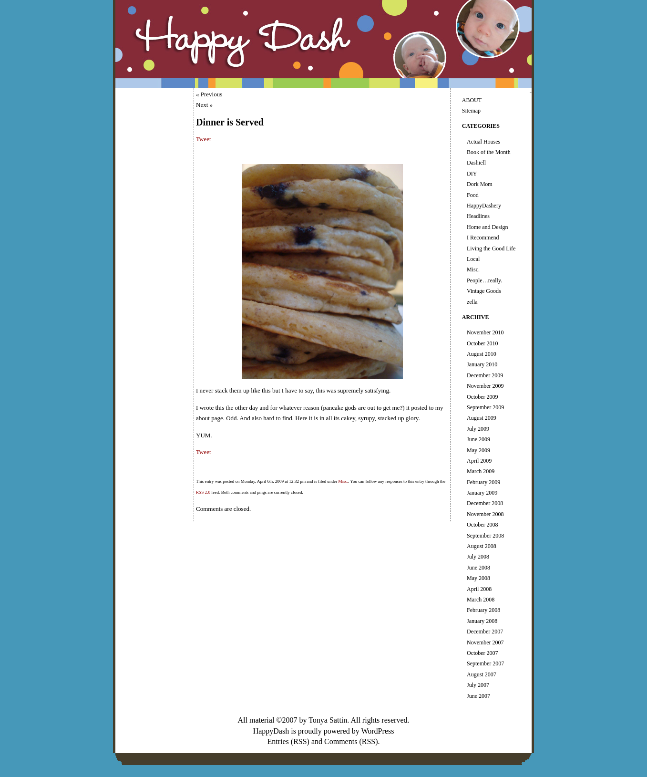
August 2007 (481, 674)
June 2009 (478, 439)
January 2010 (482, 364)
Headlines (478, 216)
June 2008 (478, 567)
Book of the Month (489, 152)
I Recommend (483, 237)
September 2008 (485, 535)
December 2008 (485, 503)
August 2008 (481, 546)
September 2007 (485, 663)
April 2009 (479, 460)
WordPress (377, 731)
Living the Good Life (491, 248)
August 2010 (481, 354)
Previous (212, 94)
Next (202, 104)
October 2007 (482, 653)
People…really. (484, 280)
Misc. (343, 481)
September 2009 (485, 407)
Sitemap (471, 110)
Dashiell (476, 162)
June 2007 (478, 696)
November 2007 (485, 642)
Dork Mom (480, 184)
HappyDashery (484, 205)
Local (473, 259)
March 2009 (480, 471)
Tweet (203, 139)
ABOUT (472, 100)
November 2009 (485, 386)
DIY (472, 173)
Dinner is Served (230, 122)
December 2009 (485, 375)
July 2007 (478, 685)
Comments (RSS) (351, 741)
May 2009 (478, 450)
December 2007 (485, 631)
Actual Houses (483, 141)
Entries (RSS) (288, 741)
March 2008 (480, 599)
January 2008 (482, 621)
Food (473, 195)
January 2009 (482, 492)
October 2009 (482, 397)
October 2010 (482, 343)
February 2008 (483, 610)
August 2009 (481, 417)
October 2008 (482, 524)
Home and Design (487, 227)
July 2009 (478, 428)
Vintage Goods (484, 291)
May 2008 (478, 578)
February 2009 (483, 482)
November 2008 (485, 514)
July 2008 (478, 556)
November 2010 (485, 332)
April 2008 (479, 589)
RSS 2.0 (203, 492)
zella (472, 302)
